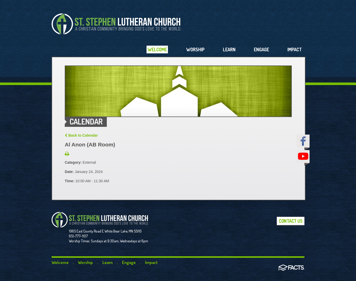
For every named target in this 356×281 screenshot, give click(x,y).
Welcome (60, 262)
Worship (85, 262)
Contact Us (290, 221)
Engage (129, 262)
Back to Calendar (81, 135)
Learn (107, 262)
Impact (151, 262)
